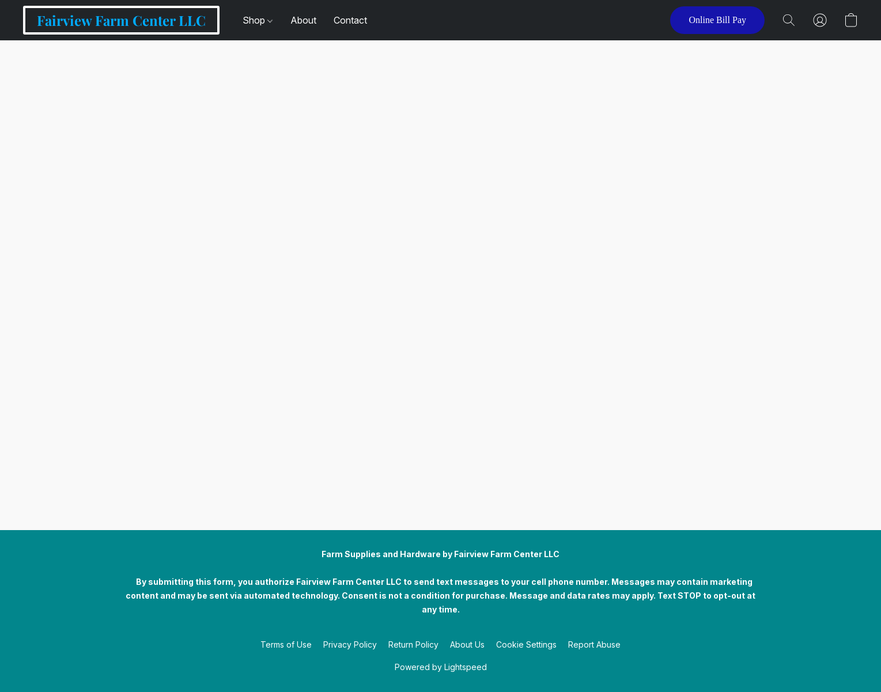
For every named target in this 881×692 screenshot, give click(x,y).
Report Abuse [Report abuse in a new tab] (594, 644)
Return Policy (413, 644)
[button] (121, 20)
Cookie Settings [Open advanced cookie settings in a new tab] (526, 644)
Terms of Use (286, 644)
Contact (350, 20)
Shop (258, 20)
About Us (467, 644)
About (303, 20)
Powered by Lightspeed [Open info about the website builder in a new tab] (441, 667)
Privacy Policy (350, 644)
